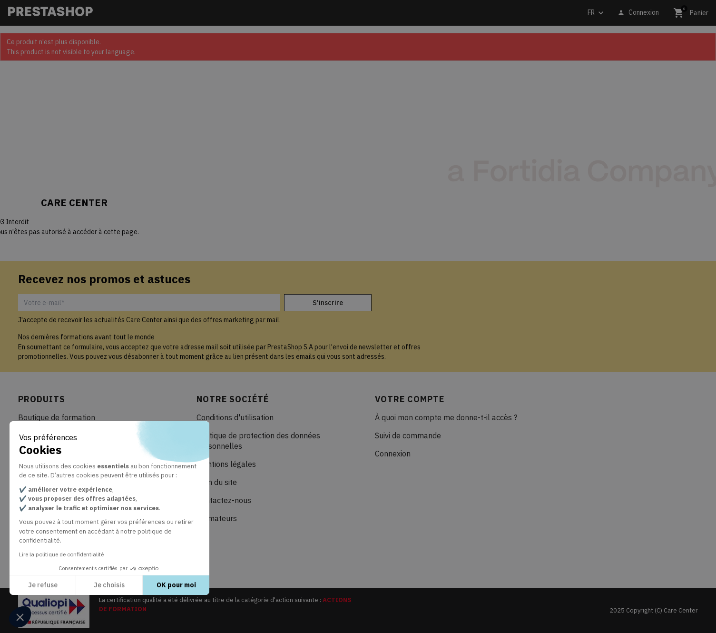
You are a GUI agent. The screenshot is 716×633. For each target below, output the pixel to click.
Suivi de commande (408, 435)
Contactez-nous (223, 500)
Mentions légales (226, 464)
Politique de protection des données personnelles (258, 441)
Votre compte (409, 399)
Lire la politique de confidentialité (61, 554)
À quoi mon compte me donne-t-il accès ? (446, 417)
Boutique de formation (56, 417)
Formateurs (216, 518)
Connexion (393, 453)
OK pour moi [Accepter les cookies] (176, 585)
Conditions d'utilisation (235, 417)
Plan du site (216, 482)
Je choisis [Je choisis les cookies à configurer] (109, 585)
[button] (20, 616)
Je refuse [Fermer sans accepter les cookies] (43, 585)
